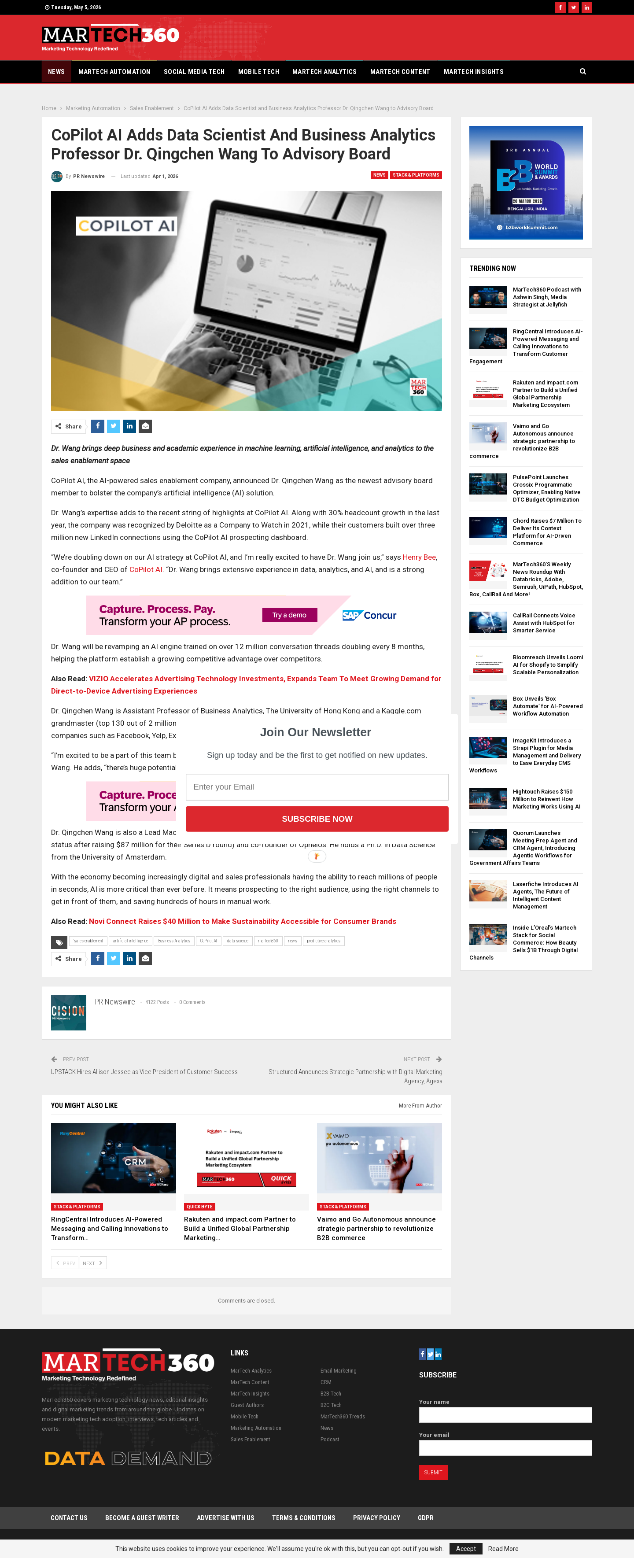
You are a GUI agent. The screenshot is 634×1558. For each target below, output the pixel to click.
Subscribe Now (317, 818)
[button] (315, 732)
